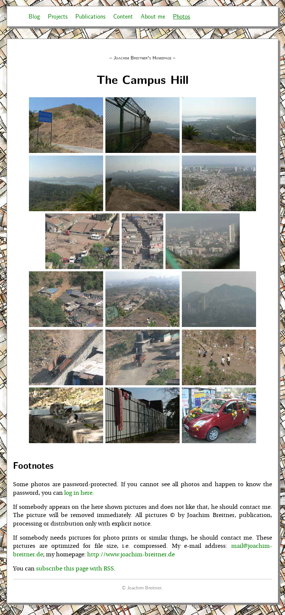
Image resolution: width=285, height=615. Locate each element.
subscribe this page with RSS (75, 568)
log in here (78, 493)
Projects (58, 16)
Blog (34, 16)
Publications (90, 16)
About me (153, 16)
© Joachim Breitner (141, 587)
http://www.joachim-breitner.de (131, 554)
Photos (181, 16)
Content (123, 16)
